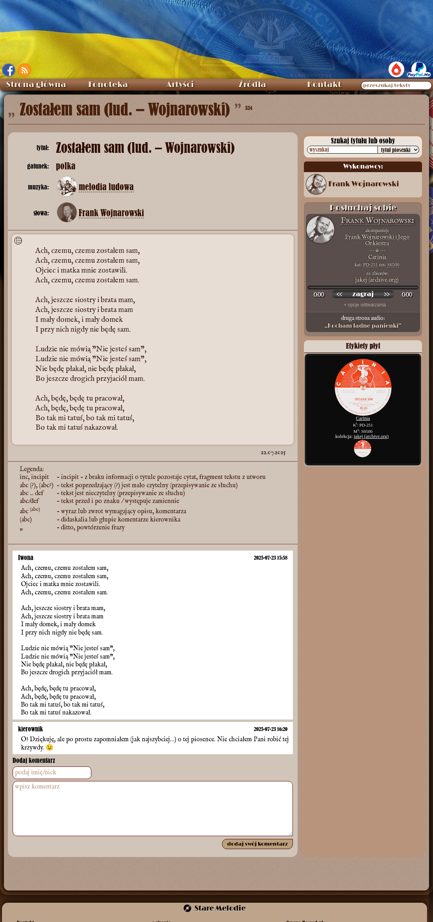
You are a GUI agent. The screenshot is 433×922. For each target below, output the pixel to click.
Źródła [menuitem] (252, 84)
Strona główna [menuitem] (36, 84)
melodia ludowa (106, 187)
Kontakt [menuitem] (324, 84)
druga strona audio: (363, 322)
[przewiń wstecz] (339, 294)
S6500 (393, 264)
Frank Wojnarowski (111, 213)
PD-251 (370, 264)
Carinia (377, 257)
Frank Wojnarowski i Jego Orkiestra (377, 240)
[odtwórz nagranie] (363, 294)
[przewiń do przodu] (386, 294)
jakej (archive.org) (371, 436)
